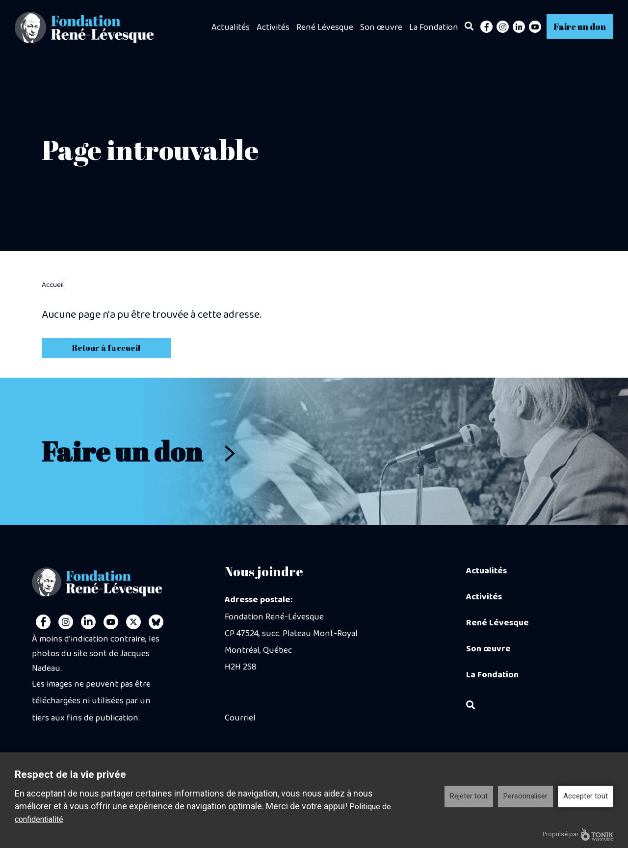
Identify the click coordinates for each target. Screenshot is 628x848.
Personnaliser (525, 796)
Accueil (53, 285)
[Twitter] (133, 622)
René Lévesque (324, 27)
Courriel (240, 718)
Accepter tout (585, 796)
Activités (273, 27)
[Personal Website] (156, 622)
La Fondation (433, 27)
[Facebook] (486, 27)
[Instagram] (503, 27)
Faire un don (580, 26)
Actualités (230, 27)
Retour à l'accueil (106, 347)
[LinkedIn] (519, 27)
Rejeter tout (469, 796)
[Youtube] (535, 27)
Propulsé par (578, 834)
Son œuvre (381, 27)
